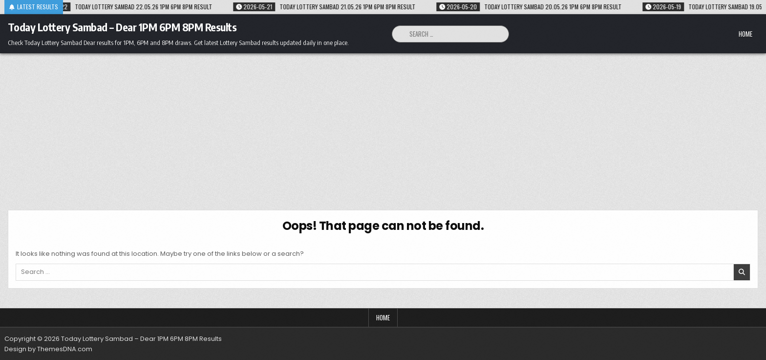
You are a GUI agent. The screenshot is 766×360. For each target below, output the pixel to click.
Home (745, 34)
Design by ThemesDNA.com (48, 349)
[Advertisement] (383, 126)
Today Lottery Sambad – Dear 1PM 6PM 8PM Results (122, 27)
